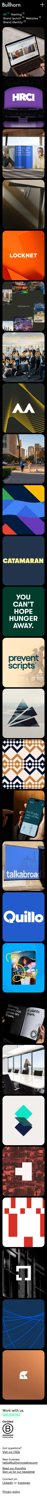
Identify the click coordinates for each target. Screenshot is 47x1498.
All (6, 14)
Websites (33, 18)
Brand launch (13, 18)
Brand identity (14, 22)
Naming (17, 14)
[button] (42, 5)
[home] (11, 5)
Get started (11, 1414)
